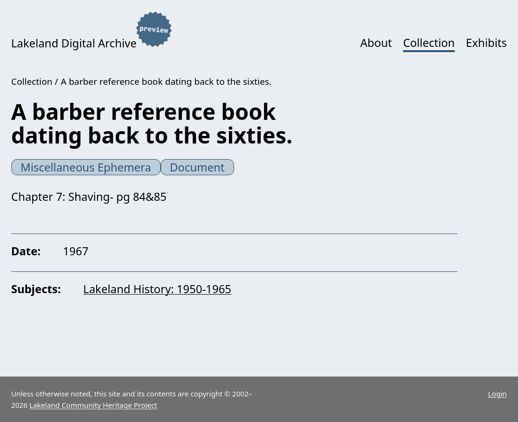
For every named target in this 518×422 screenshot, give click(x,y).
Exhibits (486, 42)
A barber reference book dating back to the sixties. (166, 81)
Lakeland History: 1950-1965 (157, 288)
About (376, 42)
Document (197, 167)
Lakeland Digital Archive (74, 42)
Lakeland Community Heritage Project (93, 405)
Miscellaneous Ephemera (85, 167)
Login (497, 393)
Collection (428, 42)
